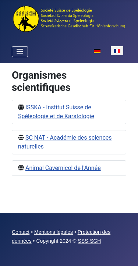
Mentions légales (53, 232)
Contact (20, 232)
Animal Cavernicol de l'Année (63, 167)
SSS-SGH (89, 241)
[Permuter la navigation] (20, 51)
